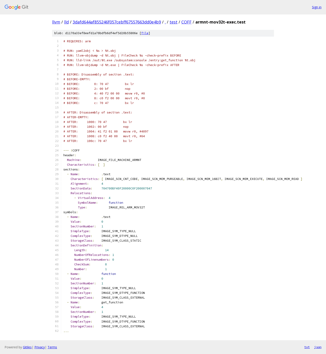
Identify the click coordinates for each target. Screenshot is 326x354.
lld (66, 22)
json (317, 347)
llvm (56, 22)
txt (307, 347)
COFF (186, 22)
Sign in (316, 7)
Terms (52, 347)
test (173, 22)
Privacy (39, 347)
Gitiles (27, 347)
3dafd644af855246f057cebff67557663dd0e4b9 (117, 22)
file (145, 33)
